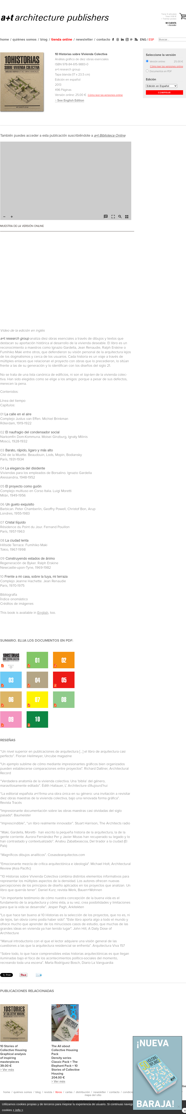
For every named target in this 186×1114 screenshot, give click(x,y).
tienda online (61, 39)
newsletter (84, 39)
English (42, 613)
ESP (151, 39)
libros (58, 1092)
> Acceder (172, 25)
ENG (143, 39)
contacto (103, 39)
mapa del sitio (93, 1095)
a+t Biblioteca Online (109, 135)
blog (44, 39)
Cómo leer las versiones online (105, 95)
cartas (69, 1092)
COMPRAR (164, 93)
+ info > (18, 1110)
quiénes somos (25, 39)
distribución (83, 1092)
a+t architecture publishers (59, 18)
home (4, 39)
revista (48, 1092)
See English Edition (70, 100)
